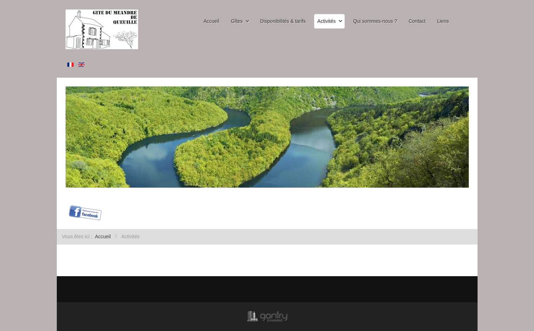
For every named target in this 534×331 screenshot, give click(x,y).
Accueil (211, 21)
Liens (443, 21)
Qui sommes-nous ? (375, 21)
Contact (416, 21)
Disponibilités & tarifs (283, 21)
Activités (326, 21)
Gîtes (237, 21)
